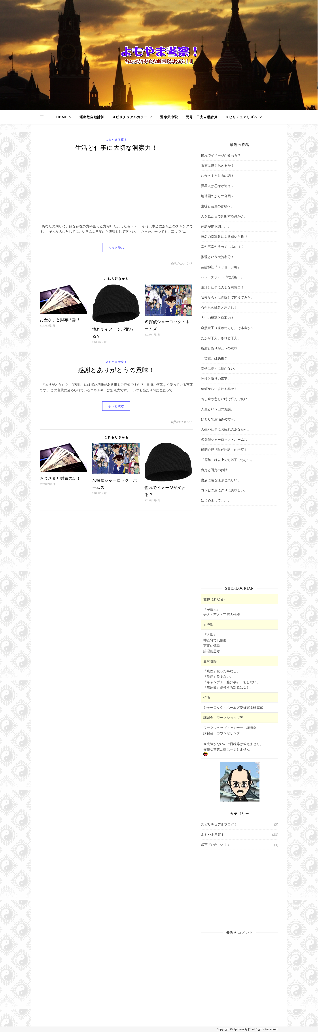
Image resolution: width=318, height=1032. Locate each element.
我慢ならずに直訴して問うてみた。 (227, 297)
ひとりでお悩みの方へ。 (219, 419)
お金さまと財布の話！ (60, 319)
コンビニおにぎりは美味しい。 (224, 490)
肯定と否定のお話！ (216, 470)
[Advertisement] (116, 190)
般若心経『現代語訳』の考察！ (224, 449)
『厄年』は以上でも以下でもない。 (227, 459)
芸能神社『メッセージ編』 (221, 267)
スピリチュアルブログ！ (219, 824)
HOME (61, 117)
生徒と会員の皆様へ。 (217, 206)
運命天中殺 (169, 117)
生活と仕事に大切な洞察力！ (116, 147)
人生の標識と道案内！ (217, 317)
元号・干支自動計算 (202, 117)
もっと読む (116, 248)
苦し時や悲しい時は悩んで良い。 (226, 399)
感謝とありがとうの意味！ (116, 369)
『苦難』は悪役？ (214, 358)
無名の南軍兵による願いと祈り (224, 236)
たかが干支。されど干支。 (221, 338)
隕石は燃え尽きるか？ (217, 165)
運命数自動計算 (92, 117)
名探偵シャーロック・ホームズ (224, 439)
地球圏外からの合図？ (217, 196)
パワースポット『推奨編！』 (222, 277)
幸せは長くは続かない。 (219, 368)
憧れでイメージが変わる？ (221, 155)
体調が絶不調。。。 (216, 226)
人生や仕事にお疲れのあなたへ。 (226, 429)
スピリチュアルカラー (130, 117)
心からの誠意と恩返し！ (219, 307)
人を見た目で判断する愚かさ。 (224, 216)
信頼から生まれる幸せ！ (219, 388)
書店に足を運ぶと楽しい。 (221, 480)
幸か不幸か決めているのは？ (222, 246)
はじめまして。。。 (216, 500)
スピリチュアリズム (241, 117)
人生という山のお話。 (217, 409)
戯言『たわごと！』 (216, 844)
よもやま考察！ (116, 139)
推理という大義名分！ (217, 257)
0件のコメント (182, 263)
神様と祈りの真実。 (216, 378)
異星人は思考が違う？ (217, 186)
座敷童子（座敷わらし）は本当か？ (227, 328)
